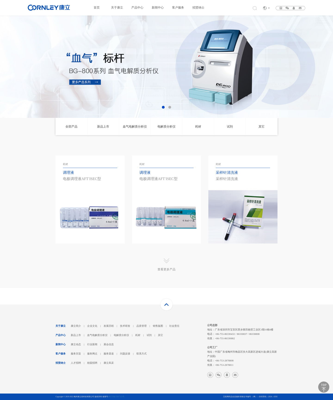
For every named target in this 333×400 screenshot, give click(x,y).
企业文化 (92, 325)
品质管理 (141, 325)
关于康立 (117, 7)
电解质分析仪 (121, 335)
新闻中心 (158, 7)
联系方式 (141, 353)
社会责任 (174, 325)
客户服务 (178, 7)
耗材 (137, 335)
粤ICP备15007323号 (116, 397)
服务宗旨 (76, 353)
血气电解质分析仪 (97, 335)
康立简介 (76, 325)
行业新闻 (92, 344)
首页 (97, 7)
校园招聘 (92, 362)
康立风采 (109, 362)
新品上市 (76, 335)
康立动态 (76, 344)
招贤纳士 (198, 7)
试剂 (149, 335)
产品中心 (137, 7)
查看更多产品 (166, 269)
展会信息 (109, 344)
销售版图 (158, 325)
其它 (160, 335)
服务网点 (92, 353)
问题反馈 (125, 353)
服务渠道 (109, 353)
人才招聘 (76, 362)
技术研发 (125, 325)
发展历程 (109, 325)
